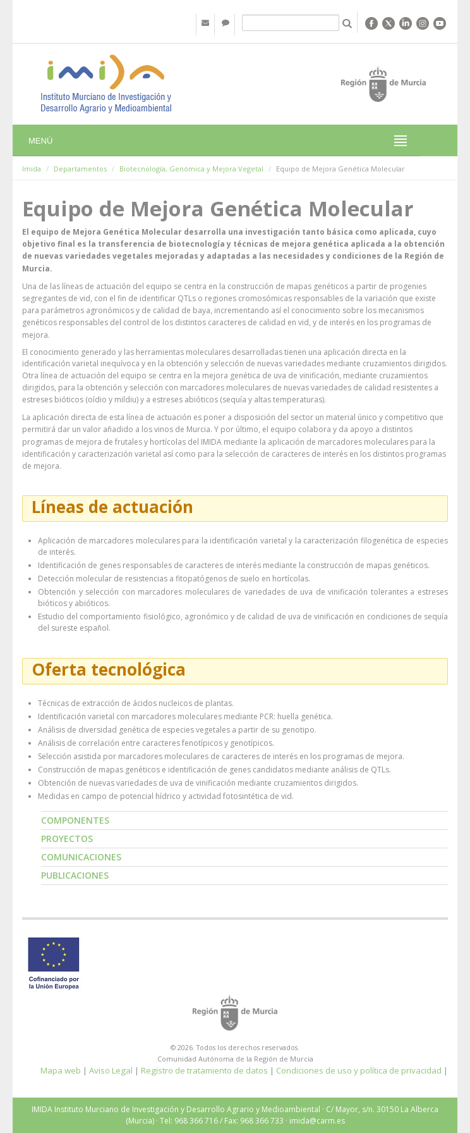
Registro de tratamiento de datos (204, 1070)
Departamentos (80, 168)
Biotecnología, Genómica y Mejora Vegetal (191, 168)
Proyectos (67, 839)
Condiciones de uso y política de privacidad (359, 1070)
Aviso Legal (111, 1070)
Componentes (75, 820)
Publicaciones (75, 875)
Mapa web (60, 1070)
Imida (31, 168)
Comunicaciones (81, 857)
